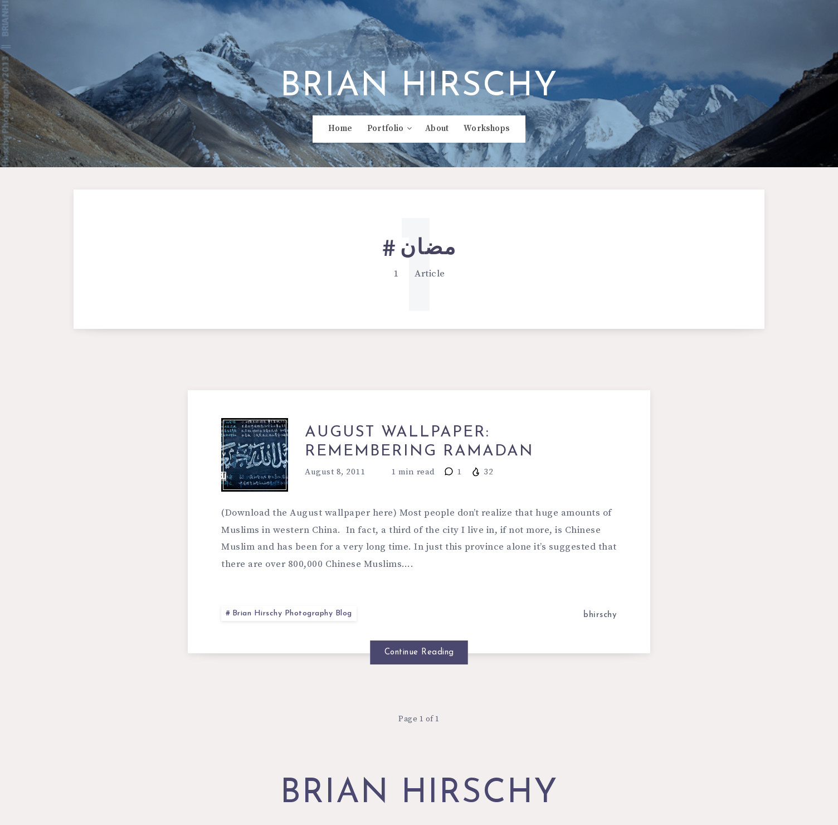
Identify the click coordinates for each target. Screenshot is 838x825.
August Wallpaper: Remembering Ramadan (419, 442)
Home (340, 129)
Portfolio (385, 129)
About (437, 129)
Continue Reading (419, 652)
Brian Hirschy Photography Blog (292, 613)
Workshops (487, 129)
